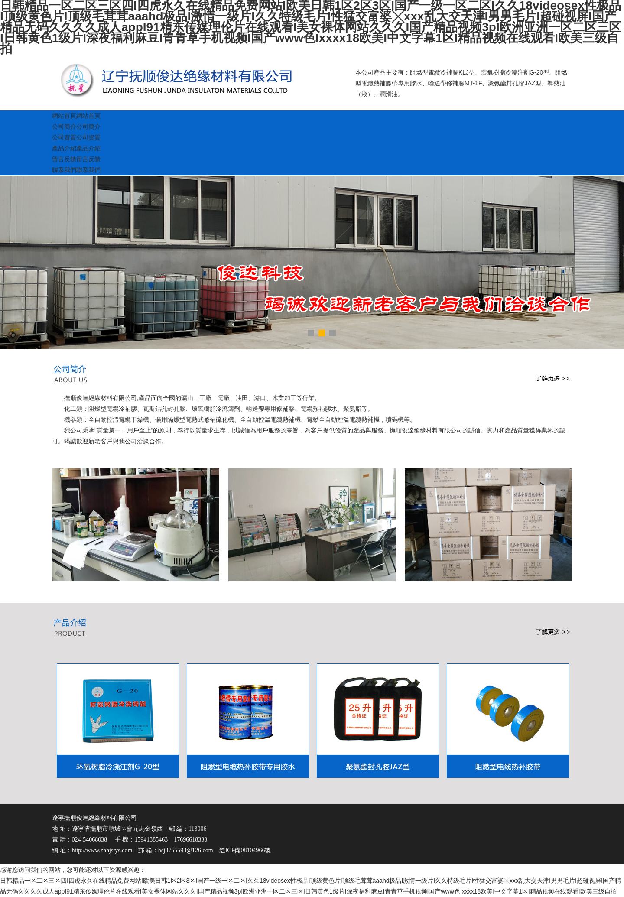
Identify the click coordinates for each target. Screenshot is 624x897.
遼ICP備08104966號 (245, 850)
